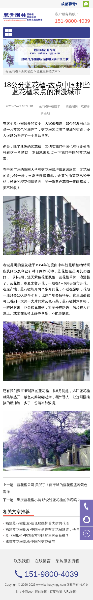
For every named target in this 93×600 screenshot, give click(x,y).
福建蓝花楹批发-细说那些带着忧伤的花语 (37, 523)
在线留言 (43, 561)
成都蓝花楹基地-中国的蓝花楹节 (30, 542)
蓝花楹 (13, 71)
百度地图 (56, 591)
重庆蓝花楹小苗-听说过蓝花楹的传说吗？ (49, 500)
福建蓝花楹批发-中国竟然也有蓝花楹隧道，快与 (42, 529)
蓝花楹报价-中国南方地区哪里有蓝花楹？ (37, 535)
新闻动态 (27, 71)
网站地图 (41, 591)
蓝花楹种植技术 (47, 71)
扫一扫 (86, 4)
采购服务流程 (67, 561)
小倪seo (27, 591)
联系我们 (22, 561)
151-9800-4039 (72, 21)
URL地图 (70, 591)
